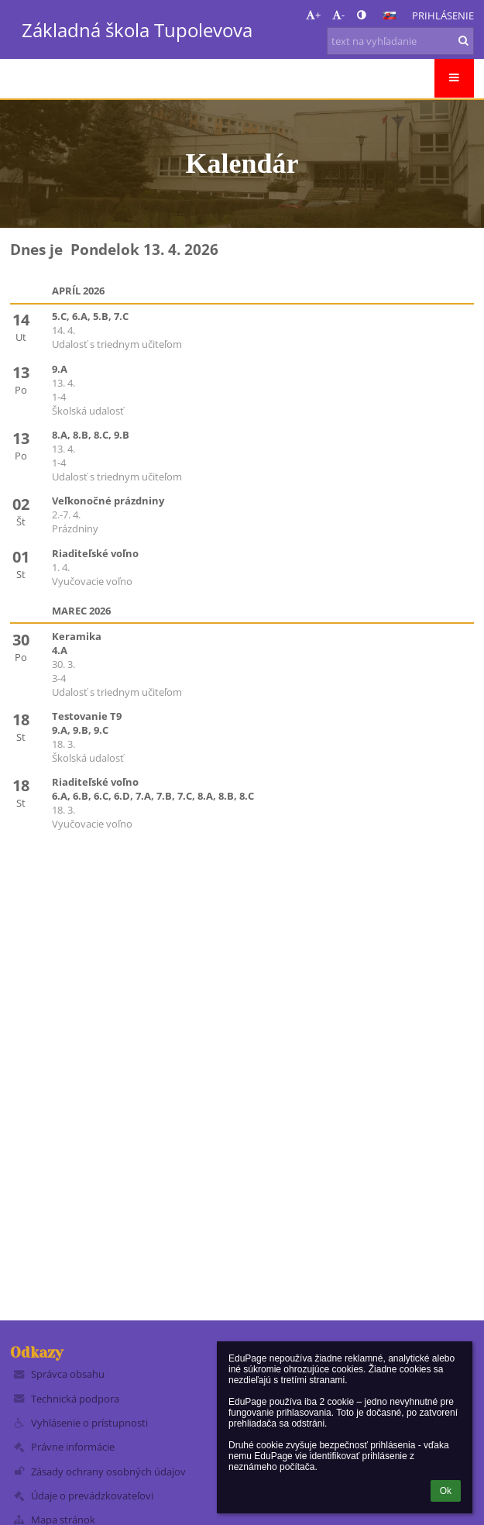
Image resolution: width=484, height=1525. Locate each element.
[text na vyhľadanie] (400, 41)
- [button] (338, 15)
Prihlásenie (443, 15)
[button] (389, 15)
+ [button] (313, 15)
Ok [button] (445, 1490)
